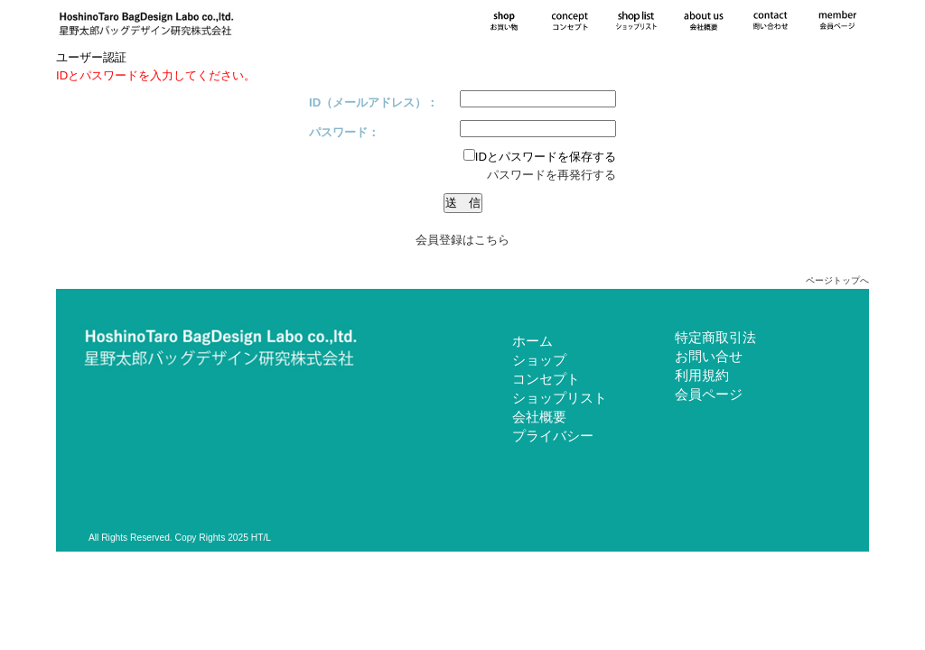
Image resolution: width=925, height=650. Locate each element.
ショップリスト (559, 397)
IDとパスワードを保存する (539, 156)
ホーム (532, 340)
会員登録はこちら (462, 239)
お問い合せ (709, 356)
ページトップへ (837, 280)
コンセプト (546, 378)
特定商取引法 (715, 337)
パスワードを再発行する (551, 174)
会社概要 (539, 416)
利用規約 (702, 375)
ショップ (539, 359)
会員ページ (709, 394)
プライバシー (552, 435)
